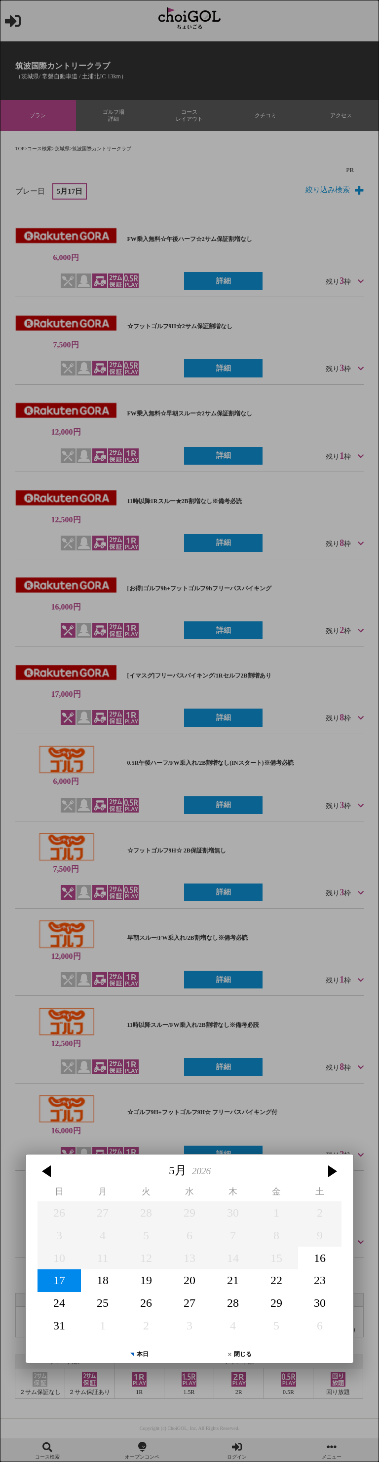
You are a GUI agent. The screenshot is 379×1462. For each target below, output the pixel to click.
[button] (48, 1171)
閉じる (243, 1354)
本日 (143, 1354)
